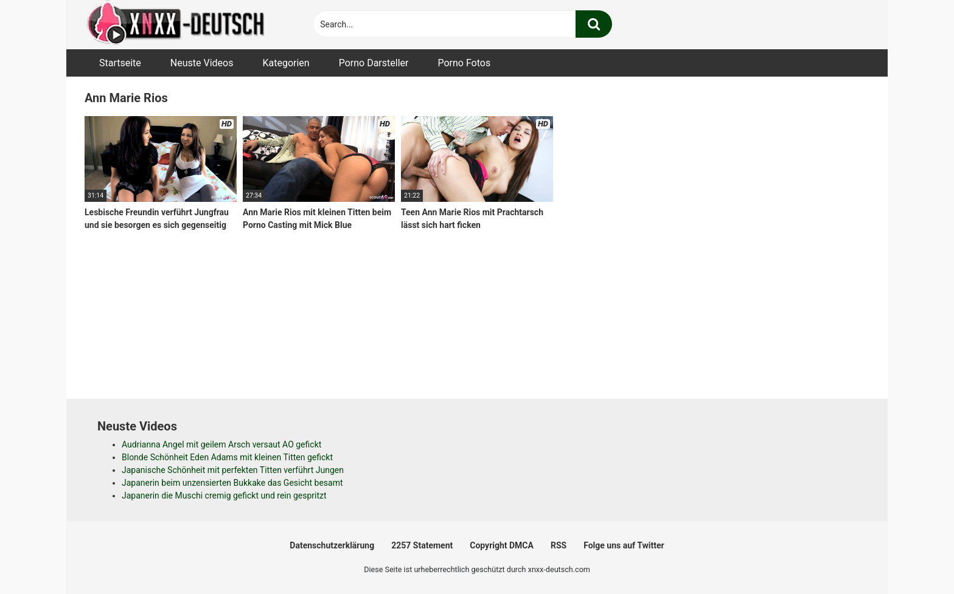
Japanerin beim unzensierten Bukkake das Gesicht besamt (232, 483)
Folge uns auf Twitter (623, 545)
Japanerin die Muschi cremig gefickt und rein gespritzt (224, 495)
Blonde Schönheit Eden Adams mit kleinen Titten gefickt (227, 457)
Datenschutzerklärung (332, 545)
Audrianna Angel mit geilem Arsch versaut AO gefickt (221, 444)
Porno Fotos (463, 63)
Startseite (120, 63)
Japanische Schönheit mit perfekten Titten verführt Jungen (233, 470)
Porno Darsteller (374, 63)
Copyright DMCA (502, 545)
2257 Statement (422, 545)
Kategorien (285, 63)
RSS (558, 545)
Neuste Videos (202, 63)
